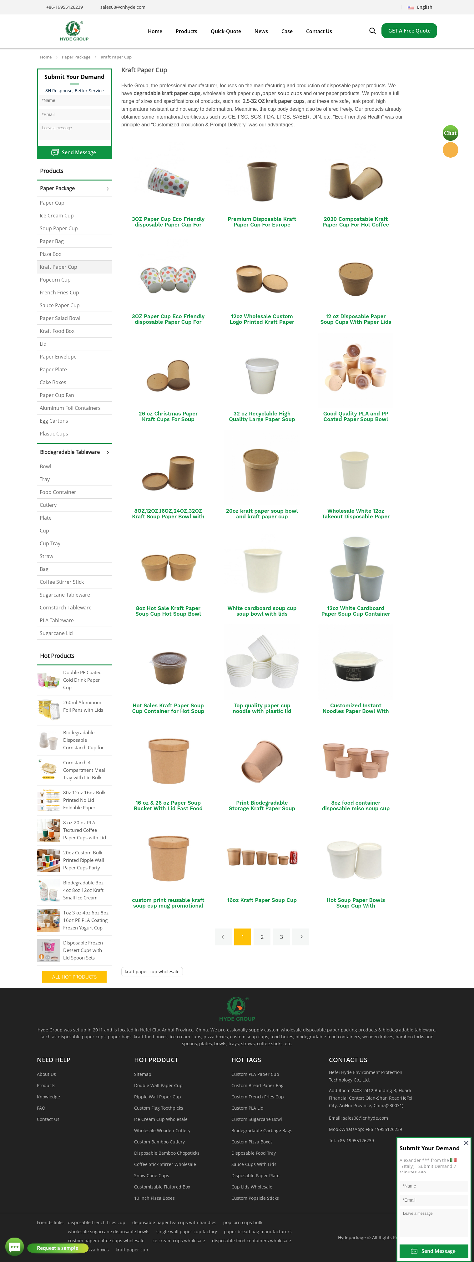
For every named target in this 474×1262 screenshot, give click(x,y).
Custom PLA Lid (247, 1108)
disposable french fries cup (96, 1222)
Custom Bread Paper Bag (257, 1085)
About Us (46, 1074)
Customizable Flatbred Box (162, 1187)
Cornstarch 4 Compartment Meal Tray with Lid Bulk (84, 770)
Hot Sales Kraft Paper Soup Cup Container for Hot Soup (168, 708)
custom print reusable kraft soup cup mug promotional (168, 902)
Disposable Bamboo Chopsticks (166, 1153)
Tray (45, 479)
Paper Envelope (58, 356)
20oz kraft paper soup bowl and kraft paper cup (262, 513)
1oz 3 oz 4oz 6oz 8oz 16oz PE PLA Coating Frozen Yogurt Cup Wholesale (85, 920)
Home (46, 57)
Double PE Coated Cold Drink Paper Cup (82, 679)
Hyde (450, 150)
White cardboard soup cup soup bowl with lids (261, 611)
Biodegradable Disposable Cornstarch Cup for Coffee (83, 740)
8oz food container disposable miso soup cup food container (356, 808)
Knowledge (48, 1097)
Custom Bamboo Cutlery (159, 1142)
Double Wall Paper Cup (158, 1085)
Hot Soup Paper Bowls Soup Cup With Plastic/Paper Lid (356, 905)
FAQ (41, 1108)
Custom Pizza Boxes (252, 1142)
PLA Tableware (57, 620)
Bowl (45, 466)
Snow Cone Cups (151, 1175)
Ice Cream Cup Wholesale (161, 1119)
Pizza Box (50, 254)
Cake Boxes (53, 382)
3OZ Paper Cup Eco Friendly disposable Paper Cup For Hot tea (168, 224)
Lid (43, 343)
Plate (46, 517)
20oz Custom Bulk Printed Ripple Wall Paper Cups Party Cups (83, 860)
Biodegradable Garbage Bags (261, 1130)
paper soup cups (282, 93)
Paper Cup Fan (57, 395)
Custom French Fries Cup (257, 1097)
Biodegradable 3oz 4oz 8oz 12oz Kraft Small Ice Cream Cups (83, 890)
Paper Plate (53, 369)
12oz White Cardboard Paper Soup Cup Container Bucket (356, 613)
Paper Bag (52, 241)
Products (46, 1085)
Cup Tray (50, 543)
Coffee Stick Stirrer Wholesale (165, 1164)
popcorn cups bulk (242, 1222)
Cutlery (48, 504)
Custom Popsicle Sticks (255, 1198)
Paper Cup (52, 202)
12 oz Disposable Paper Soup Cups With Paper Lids (355, 319)
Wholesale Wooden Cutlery (162, 1130)
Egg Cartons (54, 420)
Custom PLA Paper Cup (255, 1074)
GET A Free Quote (409, 30)
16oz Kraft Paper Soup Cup (262, 900)
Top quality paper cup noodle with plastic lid (262, 708)
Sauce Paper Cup (60, 305)
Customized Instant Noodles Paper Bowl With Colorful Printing (356, 711)
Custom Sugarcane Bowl (256, 1119)
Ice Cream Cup (57, 215)
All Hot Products (74, 977)
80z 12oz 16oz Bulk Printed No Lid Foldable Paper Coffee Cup (84, 800)
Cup (44, 530)
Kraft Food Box (57, 331)
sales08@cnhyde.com (122, 7)
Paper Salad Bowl (60, 318)
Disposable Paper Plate (255, 1175)
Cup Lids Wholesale (251, 1187)
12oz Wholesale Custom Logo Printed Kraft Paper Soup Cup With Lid (262, 321)
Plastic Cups (54, 433)
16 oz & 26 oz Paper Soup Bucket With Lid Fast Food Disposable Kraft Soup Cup (168, 808)
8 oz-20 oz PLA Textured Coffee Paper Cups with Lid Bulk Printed (84, 830)
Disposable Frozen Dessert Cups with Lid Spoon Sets (83, 950)
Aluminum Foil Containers (70, 408)
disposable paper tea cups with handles (174, 1222)
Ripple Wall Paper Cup (157, 1097)
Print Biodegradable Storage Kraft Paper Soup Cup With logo (262, 808)
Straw (46, 556)
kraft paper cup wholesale (152, 971)
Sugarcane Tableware (65, 594)
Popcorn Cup (55, 279)
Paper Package (76, 57)
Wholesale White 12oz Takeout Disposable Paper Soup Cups (356, 516)
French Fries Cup (59, 292)
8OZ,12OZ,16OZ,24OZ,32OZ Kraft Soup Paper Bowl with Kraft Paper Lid (168, 516)
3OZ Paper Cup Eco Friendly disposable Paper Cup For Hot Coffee (168, 321)
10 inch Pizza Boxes (154, 1198)
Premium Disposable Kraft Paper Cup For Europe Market (262, 224)
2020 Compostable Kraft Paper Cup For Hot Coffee (355, 221)
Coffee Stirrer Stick (62, 581)
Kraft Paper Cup (116, 57)
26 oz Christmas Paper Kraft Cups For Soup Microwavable (168, 419)
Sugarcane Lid (56, 633)
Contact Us (48, 1119)
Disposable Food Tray (253, 1153)
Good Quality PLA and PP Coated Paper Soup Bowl (355, 416)
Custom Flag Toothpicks (158, 1108)
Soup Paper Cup (59, 228)
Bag (44, 569)
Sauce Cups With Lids (253, 1164)
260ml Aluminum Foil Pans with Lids (83, 706)
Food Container (58, 492)
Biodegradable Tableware (70, 452)
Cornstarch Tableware (66, 607)
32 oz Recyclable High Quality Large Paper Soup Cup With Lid (262, 419)
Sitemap (142, 1074)
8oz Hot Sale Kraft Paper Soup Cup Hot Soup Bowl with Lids (168, 613)
